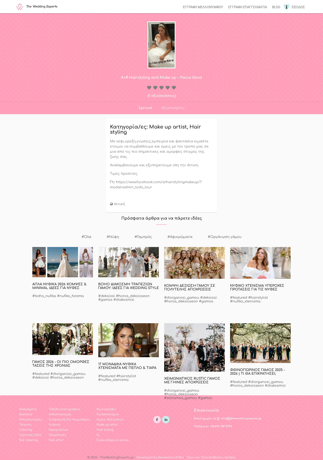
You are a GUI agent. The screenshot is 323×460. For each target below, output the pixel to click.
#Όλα (86, 237)
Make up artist (107, 424)
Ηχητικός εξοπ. (30, 435)
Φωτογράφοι (106, 409)
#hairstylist (258, 298)
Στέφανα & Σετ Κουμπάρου (69, 419)
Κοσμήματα (28, 409)
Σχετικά (145, 108)
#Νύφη (113, 237)
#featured (238, 298)
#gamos (105, 300)
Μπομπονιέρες (30, 419)
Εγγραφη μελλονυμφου (203, 7)
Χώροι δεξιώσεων (110, 419)
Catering (25, 429)
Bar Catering (28, 440)
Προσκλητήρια (107, 414)
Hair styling (105, 429)
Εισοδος (298, 7)
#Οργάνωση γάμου (225, 237)
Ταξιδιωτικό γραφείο (64, 409)
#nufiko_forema (70, 296)
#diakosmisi (124, 300)
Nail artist (56, 440)
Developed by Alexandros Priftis (160, 457)
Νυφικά (54, 424)
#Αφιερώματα (179, 237)
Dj (97, 435)
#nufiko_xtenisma (245, 301)
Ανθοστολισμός (60, 414)
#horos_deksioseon (133, 296)
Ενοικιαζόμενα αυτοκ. (112, 440)
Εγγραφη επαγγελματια (247, 7)
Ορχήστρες (57, 435)
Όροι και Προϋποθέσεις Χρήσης (211, 457)
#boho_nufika (44, 296)
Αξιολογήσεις (173, 108)
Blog (276, 7)
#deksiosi (106, 296)
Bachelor (26, 414)
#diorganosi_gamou (181, 298)
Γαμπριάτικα (58, 429)
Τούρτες (25, 424)
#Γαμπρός (143, 237)
